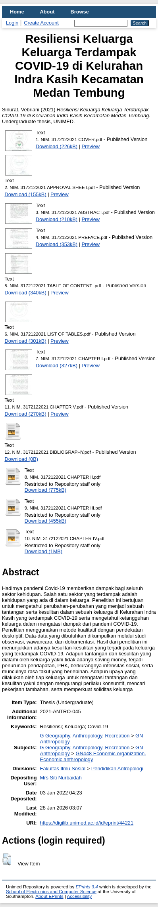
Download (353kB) (56, 244)
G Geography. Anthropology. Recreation (85, 736)
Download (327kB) (56, 366)
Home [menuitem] (17, 12)
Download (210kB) (56, 219)
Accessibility (79, 896)
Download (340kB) (25, 293)
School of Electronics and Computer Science (51, 891)
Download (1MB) (43, 551)
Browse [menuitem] (80, 12)
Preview (91, 146)
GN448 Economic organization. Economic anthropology (93, 756)
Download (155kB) (25, 194)
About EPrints (49, 896)
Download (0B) (21, 459)
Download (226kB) (56, 146)
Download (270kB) (25, 414)
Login (12, 23)
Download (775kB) (45, 490)
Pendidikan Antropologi (117, 768)
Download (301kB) (25, 341)
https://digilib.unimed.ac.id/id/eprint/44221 (86, 823)
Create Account (41, 23)
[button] (6, 859)
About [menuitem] (47, 12)
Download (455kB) (45, 521)
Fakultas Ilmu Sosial (63, 768)
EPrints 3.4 (86, 886)
